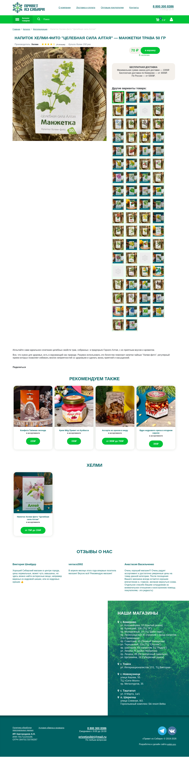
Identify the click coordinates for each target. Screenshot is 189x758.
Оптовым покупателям (112, 7)
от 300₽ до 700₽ (115, 442)
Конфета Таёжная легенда (33, 432)
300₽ (156, 445)
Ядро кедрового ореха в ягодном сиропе (156, 433)
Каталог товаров (26, 20)
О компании (65, 7)
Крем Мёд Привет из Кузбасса (74, 432)
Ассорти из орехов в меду (115, 432)
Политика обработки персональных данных (24, 730)
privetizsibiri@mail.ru (91, 738)
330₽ (74, 442)
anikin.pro (171, 745)
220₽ (33, 442)
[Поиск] (46, 20)
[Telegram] (162, 732)
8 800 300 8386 (163, 6)
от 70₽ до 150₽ (33, 531)
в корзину (150, 52)
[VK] (172, 732)
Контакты (134, 7)
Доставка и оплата (85, 7)
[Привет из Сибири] (29, 7)
